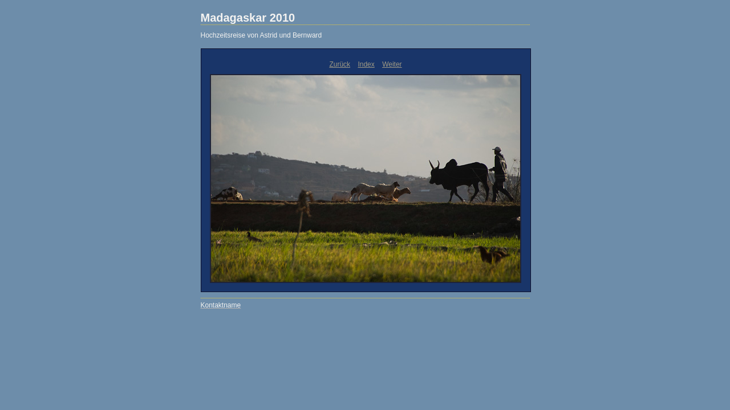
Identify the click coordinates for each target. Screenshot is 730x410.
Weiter (392, 64)
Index (366, 64)
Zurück (339, 64)
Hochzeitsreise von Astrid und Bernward (261, 35)
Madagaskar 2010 (248, 17)
